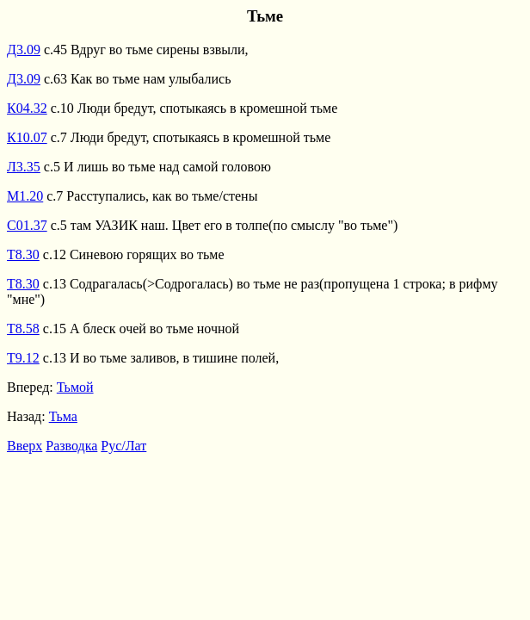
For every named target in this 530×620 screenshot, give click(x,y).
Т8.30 (23, 254)
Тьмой (75, 387)
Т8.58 (23, 328)
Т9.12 (23, 357)
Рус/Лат (123, 445)
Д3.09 (23, 49)
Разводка (71, 445)
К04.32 (27, 108)
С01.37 (27, 225)
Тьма (63, 416)
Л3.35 (23, 166)
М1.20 (25, 196)
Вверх (24, 445)
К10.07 (27, 137)
